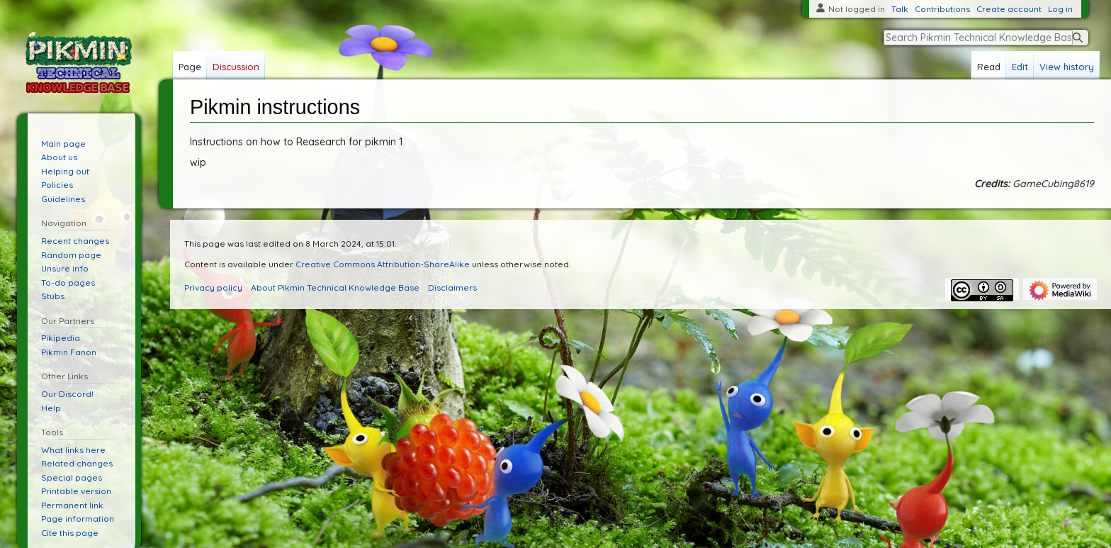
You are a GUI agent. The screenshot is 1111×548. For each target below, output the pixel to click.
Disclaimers (452, 287)
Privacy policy (213, 287)
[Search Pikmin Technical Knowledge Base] (978, 37)
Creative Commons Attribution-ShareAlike (382, 264)
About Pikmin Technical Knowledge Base (335, 287)
